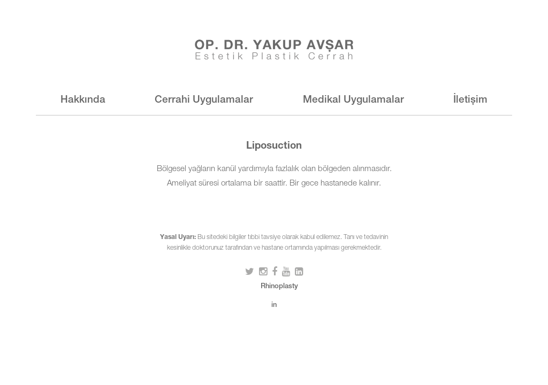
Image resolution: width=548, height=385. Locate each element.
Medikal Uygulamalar (353, 100)
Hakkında (82, 100)
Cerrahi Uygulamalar (204, 100)
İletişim (470, 100)
